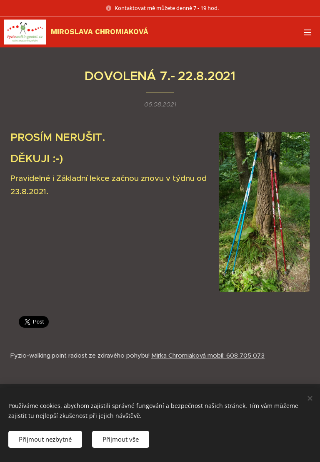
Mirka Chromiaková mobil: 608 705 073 (208, 355)
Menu (307, 32)
